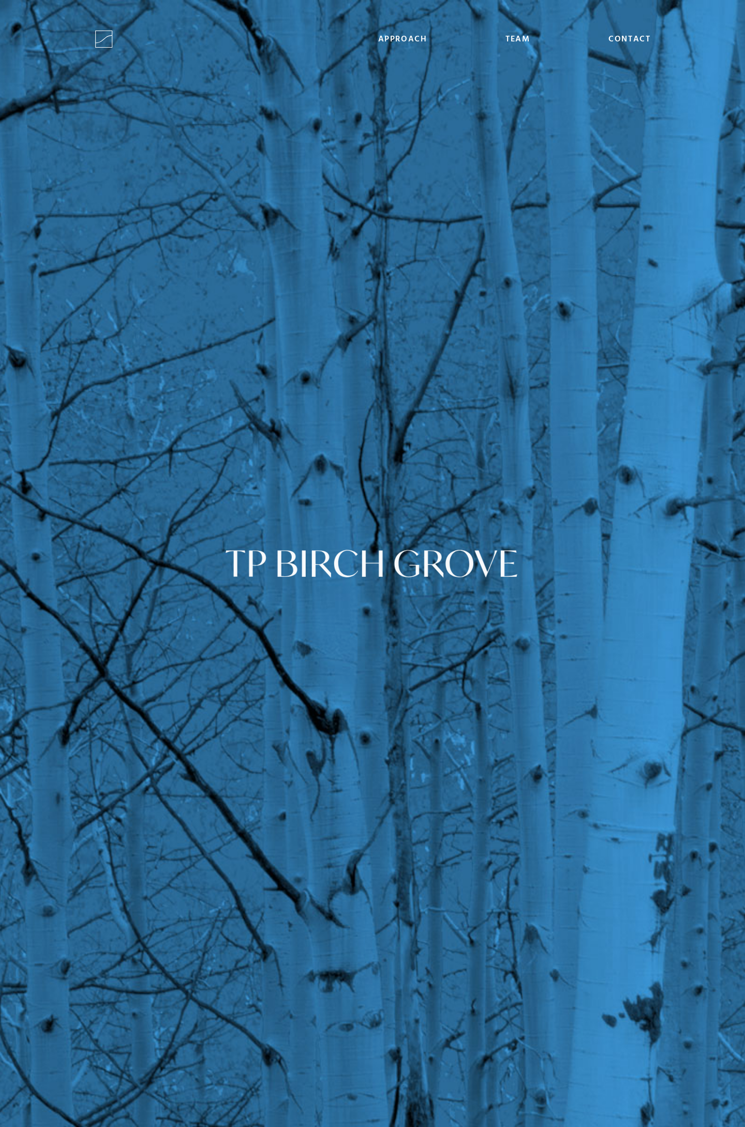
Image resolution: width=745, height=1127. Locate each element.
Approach (402, 39)
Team (517, 39)
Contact (629, 39)
